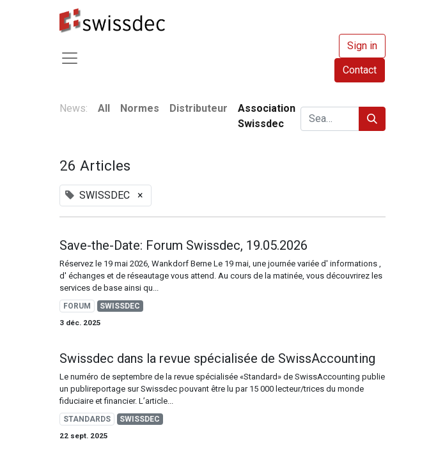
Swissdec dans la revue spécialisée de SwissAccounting (217, 358)
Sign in (362, 46)
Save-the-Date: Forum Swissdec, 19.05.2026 (183, 245)
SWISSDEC (120, 306)
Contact (360, 70)
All (104, 108)
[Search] (372, 119)
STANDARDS (87, 419)
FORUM (77, 306)
